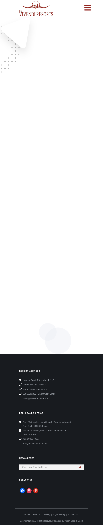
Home (27, 514)
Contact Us (73, 514)
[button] (87, 9)
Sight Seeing (59, 514)
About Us (36, 514)
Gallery (47, 514)
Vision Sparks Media (73, 521)
